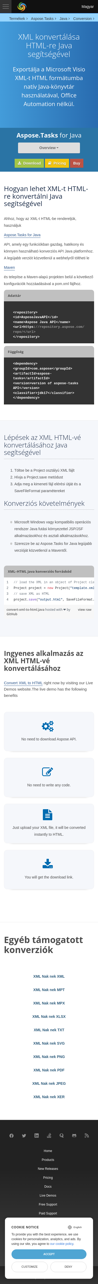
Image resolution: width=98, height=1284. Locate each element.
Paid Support (48, 1213)
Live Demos (48, 1195)
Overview (47, 148)
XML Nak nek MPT (49, 990)
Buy (76, 163)
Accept (49, 1254)
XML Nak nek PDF (49, 1070)
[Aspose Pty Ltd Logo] (22, 6)
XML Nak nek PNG (49, 1057)
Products (48, 1160)
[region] (49, 591)
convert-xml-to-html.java (26, 609)
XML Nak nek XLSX (49, 1016)
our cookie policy (61, 1244)
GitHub (12, 614)
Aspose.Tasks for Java (22, 235)
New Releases (48, 1169)
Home (48, 1151)
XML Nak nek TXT (49, 1030)
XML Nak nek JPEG (49, 1083)
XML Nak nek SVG (49, 1043)
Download (29, 163)
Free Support (48, 1204)
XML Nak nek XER (49, 1097)
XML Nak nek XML (49, 976)
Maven (9, 267)
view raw (84, 609)
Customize (29, 1266)
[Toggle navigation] (5, 6)
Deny (68, 1266)
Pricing (57, 163)
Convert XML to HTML (23, 683)
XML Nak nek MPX (49, 1003)
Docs (47, 1186)
